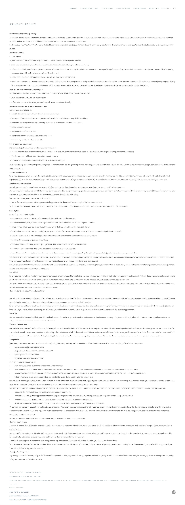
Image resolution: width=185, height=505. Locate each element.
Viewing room (123, 8)
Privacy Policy (16, 472)
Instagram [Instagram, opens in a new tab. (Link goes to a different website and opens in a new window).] (174, 492)
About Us (154, 8)
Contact (166, 8)
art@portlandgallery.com (37, 499)
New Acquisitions (89, 8)
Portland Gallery (38, 8)
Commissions (139, 8)
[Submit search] (174, 8)
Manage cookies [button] (33, 472)
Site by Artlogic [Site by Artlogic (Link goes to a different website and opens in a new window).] (16, 487)
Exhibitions (107, 8)
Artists (74, 8)
